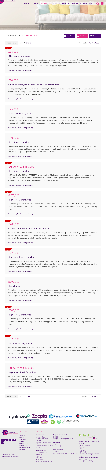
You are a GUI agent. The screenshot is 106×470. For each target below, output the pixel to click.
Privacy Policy (23, 445)
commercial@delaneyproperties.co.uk (64, 446)
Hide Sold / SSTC (31, 36)
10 (90, 43)
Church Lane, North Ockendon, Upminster (29, 228)
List (83, 36)
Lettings (30, 4)
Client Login (84, 4)
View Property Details (14, 70)
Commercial (41, 4)
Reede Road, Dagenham (20, 343)
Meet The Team (23, 443)
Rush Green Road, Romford (21, 113)
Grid (70, 36)
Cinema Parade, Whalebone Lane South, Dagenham (33, 84)
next (29, 43)
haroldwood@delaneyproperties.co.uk (44, 446)
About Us (62, 4)
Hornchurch (14, 285)
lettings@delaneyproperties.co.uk (63, 439)
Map (95, 36)
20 (92, 43)
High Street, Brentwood (19, 199)
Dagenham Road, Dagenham (22, 372)
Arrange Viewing (28, 70)
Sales (21, 4)
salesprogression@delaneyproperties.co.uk (65, 454)
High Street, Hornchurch (20, 142)
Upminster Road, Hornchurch (22, 257)
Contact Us (72, 4)
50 (95, 43)
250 (97, 43)
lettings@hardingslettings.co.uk (88, 461)
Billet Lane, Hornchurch (19, 55)
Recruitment (22, 441)
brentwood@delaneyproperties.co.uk (44, 462)
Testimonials (22, 439)
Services (52, 4)
